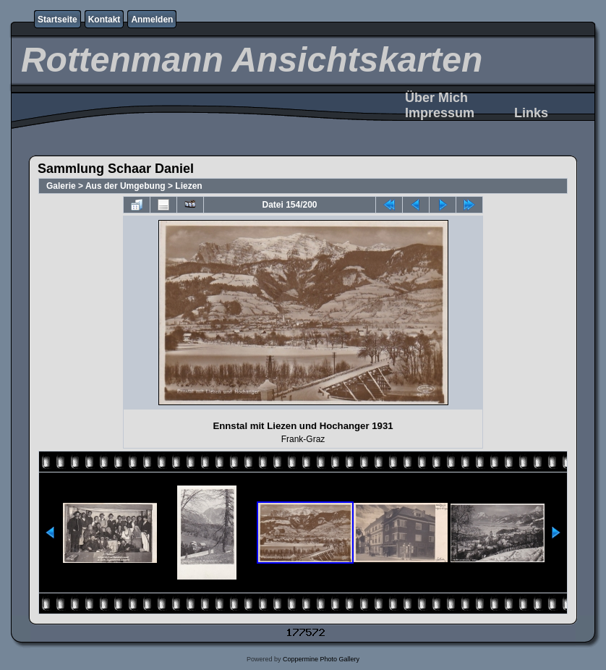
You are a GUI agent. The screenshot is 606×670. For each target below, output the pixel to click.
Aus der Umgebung (125, 186)
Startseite (57, 19)
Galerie (61, 186)
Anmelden (152, 19)
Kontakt (104, 19)
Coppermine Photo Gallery (321, 659)
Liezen (188, 186)
